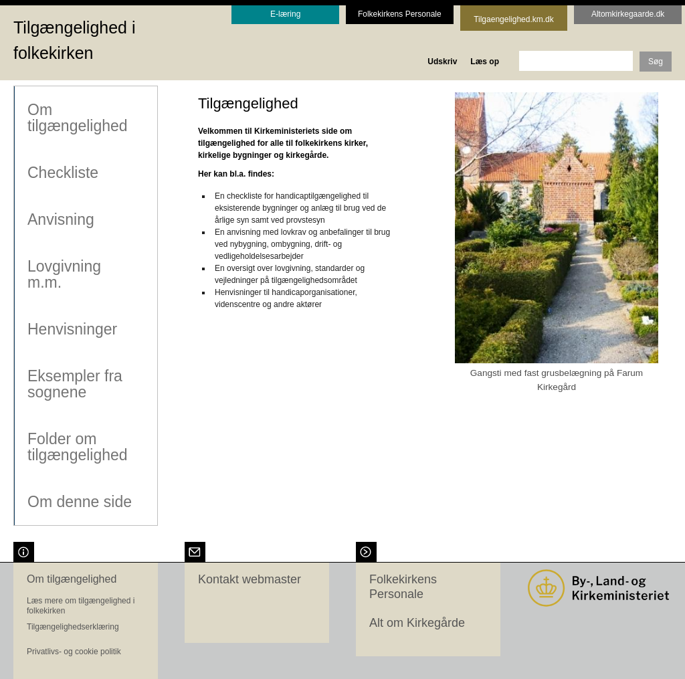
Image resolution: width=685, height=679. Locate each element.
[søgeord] (576, 61)
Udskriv (442, 61)
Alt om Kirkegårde (417, 621)
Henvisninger (71, 328)
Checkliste (62, 172)
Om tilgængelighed (77, 117)
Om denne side (79, 501)
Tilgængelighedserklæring (73, 625)
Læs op (484, 61)
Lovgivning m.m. (63, 273)
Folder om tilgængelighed (77, 446)
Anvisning (60, 218)
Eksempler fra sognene (74, 383)
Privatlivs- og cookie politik (74, 650)
